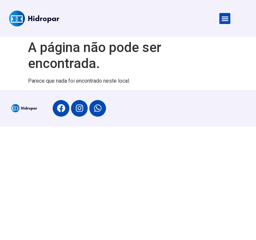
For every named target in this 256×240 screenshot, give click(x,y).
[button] (224, 18)
